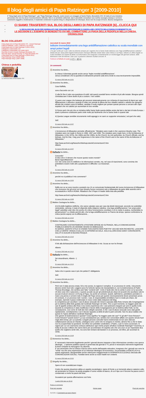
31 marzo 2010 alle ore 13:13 (64, 264)
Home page (97, 388)
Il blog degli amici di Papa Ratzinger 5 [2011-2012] (18, 47)
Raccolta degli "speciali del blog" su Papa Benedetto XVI (20, 53)
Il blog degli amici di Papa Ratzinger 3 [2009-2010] (64, 10)
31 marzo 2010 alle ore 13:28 (64, 335)
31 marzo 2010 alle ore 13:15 (64, 279)
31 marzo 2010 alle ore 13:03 (64, 180)
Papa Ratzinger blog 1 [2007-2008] (13, 58)
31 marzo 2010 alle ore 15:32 (64, 358)
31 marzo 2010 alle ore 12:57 (64, 124)
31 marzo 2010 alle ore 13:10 (64, 218)
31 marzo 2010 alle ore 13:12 (64, 251)
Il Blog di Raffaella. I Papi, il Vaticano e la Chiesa (17, 45)
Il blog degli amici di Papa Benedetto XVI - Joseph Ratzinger (21, 44)
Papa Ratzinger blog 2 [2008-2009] (13, 57)
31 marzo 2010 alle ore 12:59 (64, 169)
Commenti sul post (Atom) (66, 393)
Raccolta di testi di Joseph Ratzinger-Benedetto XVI (18, 52)
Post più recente (56, 388)
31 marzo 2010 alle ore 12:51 (64, 79)
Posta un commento (56, 385)
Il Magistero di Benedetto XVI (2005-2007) (15, 50)
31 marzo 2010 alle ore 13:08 (64, 199)
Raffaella (56, 152)
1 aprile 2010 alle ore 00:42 (63, 381)
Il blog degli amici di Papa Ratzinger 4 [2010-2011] (18, 55)
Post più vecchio (138, 388)
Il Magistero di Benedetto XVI (11, 49)
